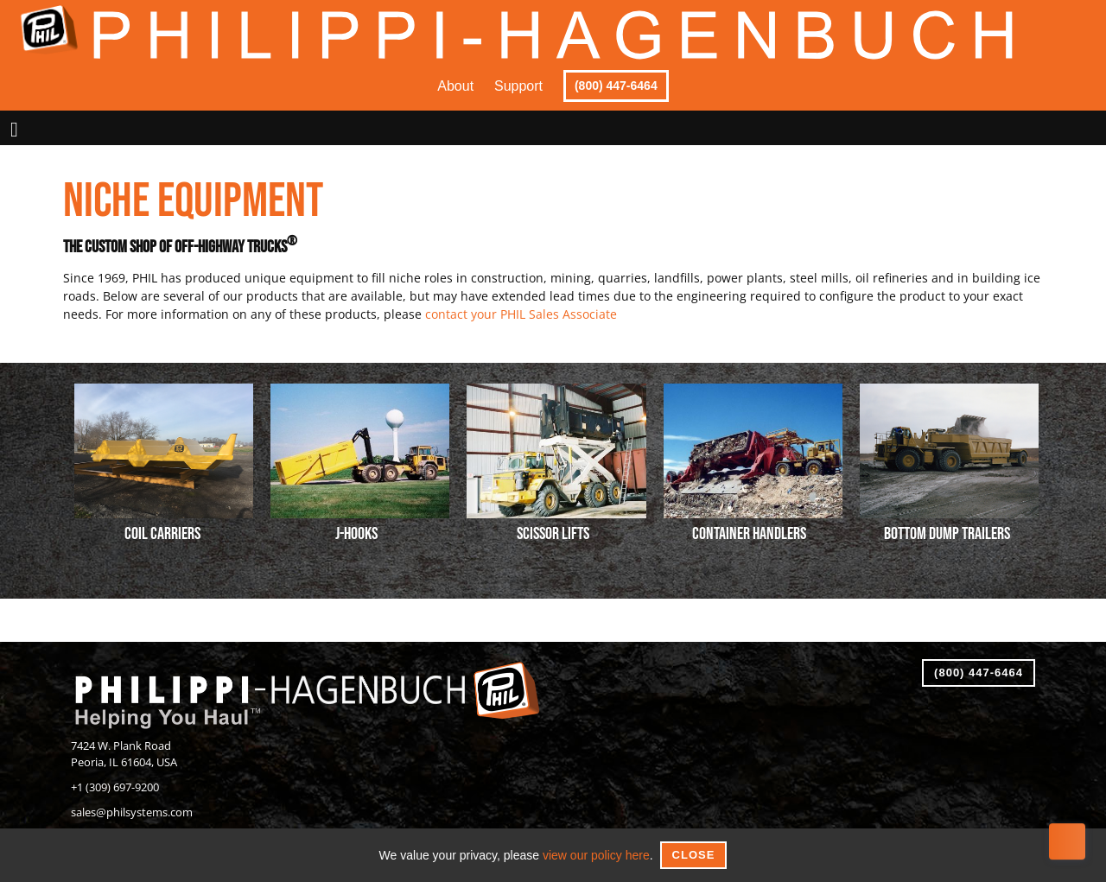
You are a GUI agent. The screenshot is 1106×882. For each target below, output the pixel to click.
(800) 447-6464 (616, 85)
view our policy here (596, 855)
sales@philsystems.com (132, 812)
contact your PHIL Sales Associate (521, 314)
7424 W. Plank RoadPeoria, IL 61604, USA (124, 754)
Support (518, 86)
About (455, 86)
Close (693, 854)
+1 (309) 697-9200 (115, 787)
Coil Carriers (162, 533)
